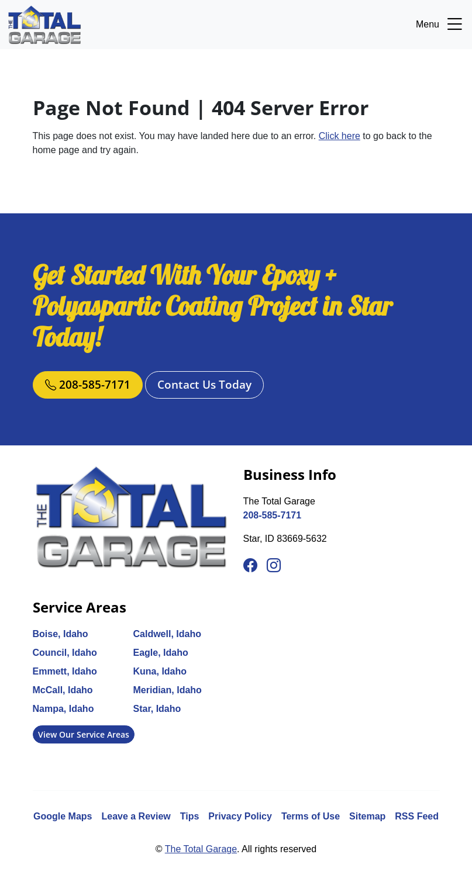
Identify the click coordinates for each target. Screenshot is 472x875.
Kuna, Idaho (160, 671)
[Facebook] (250, 565)
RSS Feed (417, 816)
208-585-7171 (87, 384)
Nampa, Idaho (63, 709)
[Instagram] (274, 565)
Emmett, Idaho (65, 671)
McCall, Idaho (63, 690)
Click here (339, 136)
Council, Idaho (65, 653)
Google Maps (62, 816)
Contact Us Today (204, 384)
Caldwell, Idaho (167, 634)
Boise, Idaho (60, 634)
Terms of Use (310, 816)
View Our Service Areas (83, 734)
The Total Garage (201, 849)
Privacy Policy (240, 816)
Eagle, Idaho (160, 653)
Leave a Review (135, 816)
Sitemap (367, 816)
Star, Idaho (157, 709)
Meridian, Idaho (167, 690)
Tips (189, 816)
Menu (440, 24)
